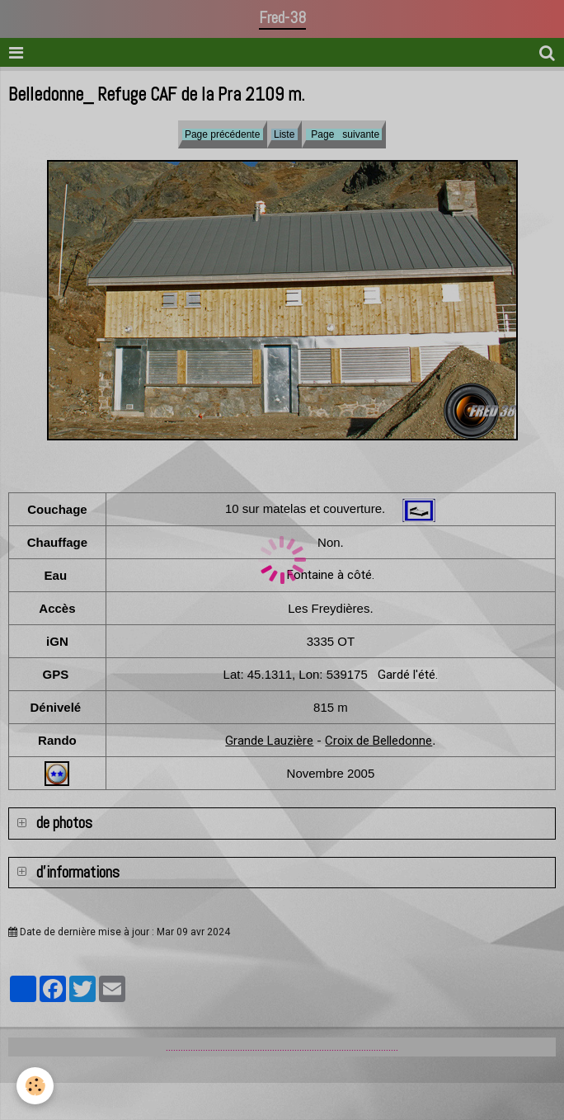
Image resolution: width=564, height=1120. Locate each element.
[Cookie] (35, 1085)
